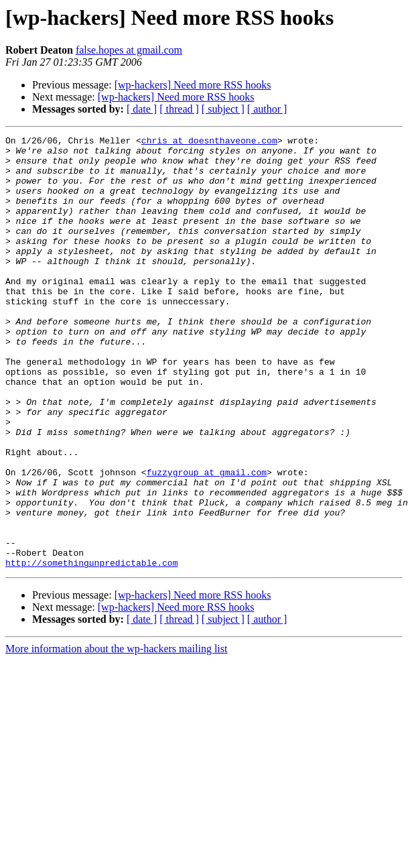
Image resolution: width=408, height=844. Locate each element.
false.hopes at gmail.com (129, 50)
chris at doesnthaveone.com (209, 142)
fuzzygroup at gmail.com (207, 540)
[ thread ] (179, 109)
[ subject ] (223, 109)
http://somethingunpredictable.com (91, 649)
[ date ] (142, 109)
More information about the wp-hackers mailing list (116, 735)
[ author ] (267, 109)
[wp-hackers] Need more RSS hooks (193, 85)
